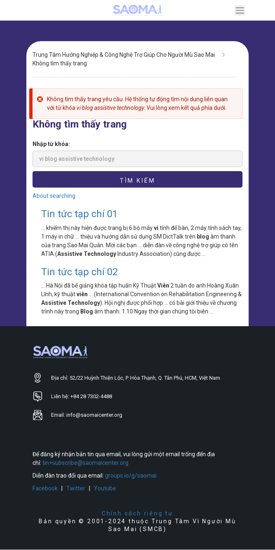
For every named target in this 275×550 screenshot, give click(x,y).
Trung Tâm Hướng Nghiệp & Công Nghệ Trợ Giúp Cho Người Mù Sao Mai (124, 54)
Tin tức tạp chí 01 (79, 214)
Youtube (105, 488)
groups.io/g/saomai (130, 475)
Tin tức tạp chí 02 (79, 272)
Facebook (45, 488)
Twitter (75, 488)
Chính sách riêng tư (137, 513)
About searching (54, 196)
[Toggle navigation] (240, 10)
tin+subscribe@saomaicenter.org (85, 462)
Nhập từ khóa (50, 144)
